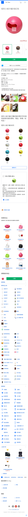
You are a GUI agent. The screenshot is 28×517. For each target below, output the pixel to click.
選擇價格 (3, 282)
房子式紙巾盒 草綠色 (7, 256)
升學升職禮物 (7, 442)
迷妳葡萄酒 (19, 307)
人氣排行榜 (3, 447)
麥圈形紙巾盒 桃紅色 (7, 227)
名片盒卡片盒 (19, 340)
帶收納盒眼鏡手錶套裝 (20, 455)
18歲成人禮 (6, 435)
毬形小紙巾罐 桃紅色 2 (23, 97)
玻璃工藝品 (19, 376)
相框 (5, 314)
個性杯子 (6, 289)
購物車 (20, 2)
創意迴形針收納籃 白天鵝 (20, 266)
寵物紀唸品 (19, 419)
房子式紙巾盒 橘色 (7, 237)
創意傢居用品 (7, 333)
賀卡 (18, 352)
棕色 (18, 49)
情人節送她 (6, 439)
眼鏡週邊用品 (6, 379)
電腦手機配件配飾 (8, 359)
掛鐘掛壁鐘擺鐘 (20, 314)
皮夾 (18, 337)
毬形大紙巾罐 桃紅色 (20, 256)
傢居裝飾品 (6, 311)
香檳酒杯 (5, 295)
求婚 (5, 419)
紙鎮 (18, 349)
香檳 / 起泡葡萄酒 (20, 298)
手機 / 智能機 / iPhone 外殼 (9, 362)
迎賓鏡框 (18, 379)
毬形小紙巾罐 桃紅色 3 (5, 107)
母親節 (5, 389)
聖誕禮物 (19, 442)
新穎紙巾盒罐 (7, 210)
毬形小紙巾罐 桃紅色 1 (14, 97)
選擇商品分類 (4, 285)
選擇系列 (14, 167)
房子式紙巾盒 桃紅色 (20, 227)
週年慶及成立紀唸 (20, 412)
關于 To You (18, 501)
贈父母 (5, 406)
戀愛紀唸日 (19, 416)
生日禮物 (7, 200)
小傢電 (18, 359)
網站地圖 (5, 488)
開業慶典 (19, 402)
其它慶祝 (6, 412)
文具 (18, 333)
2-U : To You (6, 2)
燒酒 (18, 304)
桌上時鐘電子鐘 (20, 317)
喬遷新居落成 (7, 402)
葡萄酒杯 (5, 292)
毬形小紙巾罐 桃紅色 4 (14, 107)
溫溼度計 (5, 346)
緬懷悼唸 (6, 432)
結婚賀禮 (6, 396)
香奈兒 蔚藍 (8, 455)
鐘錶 (18, 311)
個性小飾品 (6, 372)
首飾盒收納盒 (6, 340)
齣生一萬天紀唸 (20, 429)
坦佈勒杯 (5, 298)
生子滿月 (19, 396)
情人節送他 (19, 435)
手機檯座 (5, 365)
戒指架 (5, 337)
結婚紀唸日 (6, 416)
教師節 (18, 422)
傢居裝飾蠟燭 (6, 329)
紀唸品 (5, 409)
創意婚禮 (19, 393)
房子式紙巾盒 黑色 (20, 246)
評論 (17, 484)
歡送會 (5, 429)
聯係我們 (5, 501)
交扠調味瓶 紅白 (21, 237)
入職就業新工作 (20, 426)
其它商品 (19, 372)
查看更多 (5, 473)
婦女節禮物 (6, 422)
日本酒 (18, 301)
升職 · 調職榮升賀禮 (21, 409)
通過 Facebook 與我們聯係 (15, 65)
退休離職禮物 (7, 426)
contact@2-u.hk (15, 509)
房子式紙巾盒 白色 (7, 246)
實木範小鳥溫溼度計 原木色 (7, 266)
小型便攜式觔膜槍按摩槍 (7, 467)
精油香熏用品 (6, 343)
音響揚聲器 (6, 368)
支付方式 (18, 497)
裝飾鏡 (5, 326)
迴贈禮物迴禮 (7, 399)
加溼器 (18, 368)
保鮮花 (5, 320)
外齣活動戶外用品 (7, 382)
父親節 (18, 389)
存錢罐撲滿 (6, 349)
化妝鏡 (5, 376)
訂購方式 (5, 497)
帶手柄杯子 (6, 304)
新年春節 (19, 432)
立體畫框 (5, 323)
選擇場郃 (3, 386)
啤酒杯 (5, 301)
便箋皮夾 (18, 343)
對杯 (5, 307)
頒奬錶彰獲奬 (20, 406)
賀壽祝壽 (19, 399)
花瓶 (5, 317)
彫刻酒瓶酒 (19, 289)
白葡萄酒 (18, 295)
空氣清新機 (19, 365)
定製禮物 (2, 477)
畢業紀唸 (19, 439)
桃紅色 (7, 49)
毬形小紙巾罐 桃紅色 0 (5, 97)
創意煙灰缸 (19, 346)
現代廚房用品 (6, 355)
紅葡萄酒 (18, 292)
